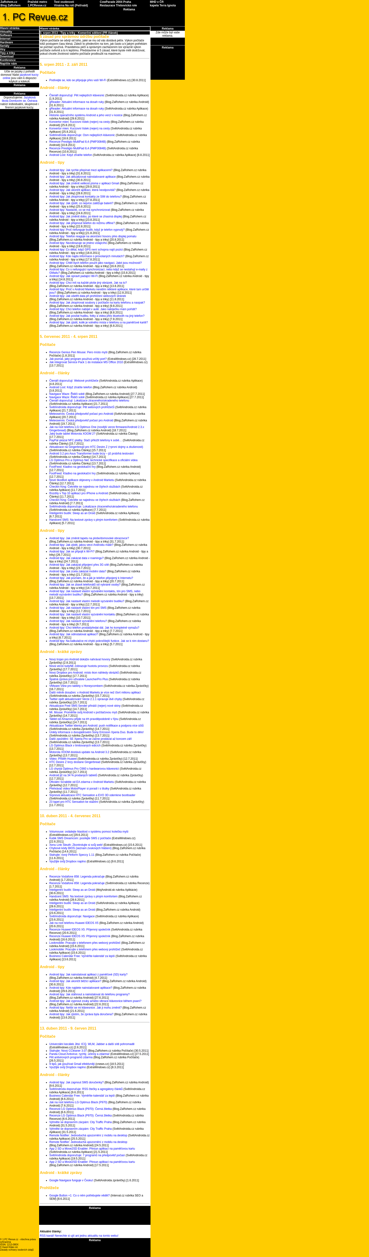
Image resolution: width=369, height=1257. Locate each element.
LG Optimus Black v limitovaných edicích (75, 745)
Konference (8, 60)
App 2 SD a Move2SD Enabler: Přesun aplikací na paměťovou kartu (92, 1148)
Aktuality (6, 31)
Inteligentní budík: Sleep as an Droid (72, 513)
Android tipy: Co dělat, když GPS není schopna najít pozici (86, 249)
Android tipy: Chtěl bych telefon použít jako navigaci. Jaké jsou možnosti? (95, 263)
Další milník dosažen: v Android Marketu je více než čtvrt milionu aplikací (95, 692)
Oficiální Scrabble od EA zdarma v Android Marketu (81, 782)
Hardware (6, 42)
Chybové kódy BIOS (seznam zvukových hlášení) (80, 848)
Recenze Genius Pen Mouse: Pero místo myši (78, 352)
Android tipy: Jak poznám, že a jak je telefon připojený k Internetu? (91, 578)
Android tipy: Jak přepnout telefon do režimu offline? (82, 223)
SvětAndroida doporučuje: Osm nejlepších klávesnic (82, 135)
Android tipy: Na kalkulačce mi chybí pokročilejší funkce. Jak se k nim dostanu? (99, 641)
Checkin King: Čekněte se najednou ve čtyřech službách (84, 486)
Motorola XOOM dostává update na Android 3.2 (79, 752)
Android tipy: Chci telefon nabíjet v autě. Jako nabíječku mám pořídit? (93, 309)
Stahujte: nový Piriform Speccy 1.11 (71, 854)
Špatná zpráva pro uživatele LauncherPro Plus (78, 679)
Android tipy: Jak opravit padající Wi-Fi (73, 276)
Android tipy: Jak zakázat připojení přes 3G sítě (79, 564)
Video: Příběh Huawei (63, 758)
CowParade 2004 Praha (115, 2)
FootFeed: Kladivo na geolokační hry (72, 466)
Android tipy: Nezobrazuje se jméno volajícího (78, 243)
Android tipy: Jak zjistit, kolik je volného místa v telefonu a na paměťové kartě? (98, 322)
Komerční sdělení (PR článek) (98, 33)
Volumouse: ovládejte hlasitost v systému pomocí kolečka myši (88, 831)
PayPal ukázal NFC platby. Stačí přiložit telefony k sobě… (85, 440)
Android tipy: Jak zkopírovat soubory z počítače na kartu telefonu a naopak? (97, 302)
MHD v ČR (157, 2)
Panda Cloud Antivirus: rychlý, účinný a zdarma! (79, 1054)
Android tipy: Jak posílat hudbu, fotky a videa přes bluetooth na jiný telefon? (97, 316)
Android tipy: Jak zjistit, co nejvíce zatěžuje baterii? (81, 203)
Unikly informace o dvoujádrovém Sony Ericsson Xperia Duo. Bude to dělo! (96, 732)
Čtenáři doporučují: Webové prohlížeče (73, 380)
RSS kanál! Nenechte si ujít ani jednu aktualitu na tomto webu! (79, 1235)
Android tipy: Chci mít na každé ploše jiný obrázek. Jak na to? (88, 282)
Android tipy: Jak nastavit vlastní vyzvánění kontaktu (82, 614)
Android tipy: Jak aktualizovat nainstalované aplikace (82, 176)
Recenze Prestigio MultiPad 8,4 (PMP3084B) (77, 141)
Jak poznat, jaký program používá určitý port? (78, 359)
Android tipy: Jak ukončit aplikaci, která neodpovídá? (82, 190)
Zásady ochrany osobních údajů (17, 1249)
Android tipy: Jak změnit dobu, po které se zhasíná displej (85, 216)
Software (6, 35)
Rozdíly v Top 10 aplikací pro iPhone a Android (78, 493)
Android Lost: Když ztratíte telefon (70, 155)
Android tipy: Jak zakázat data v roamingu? (76, 558)
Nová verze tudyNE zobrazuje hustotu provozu (78, 666)
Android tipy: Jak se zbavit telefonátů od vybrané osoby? (84, 584)
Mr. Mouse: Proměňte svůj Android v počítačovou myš (83, 712)
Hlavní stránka (9, 28)
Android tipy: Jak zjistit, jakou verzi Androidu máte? (81, 545)
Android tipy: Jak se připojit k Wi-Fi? (72, 551)
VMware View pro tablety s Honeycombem (76, 686)
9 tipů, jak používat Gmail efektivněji (72, 1064)
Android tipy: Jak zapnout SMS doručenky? (76, 1082)
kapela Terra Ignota (163, 5)
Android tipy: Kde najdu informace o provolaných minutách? (86, 256)
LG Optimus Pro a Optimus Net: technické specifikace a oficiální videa (93, 460)
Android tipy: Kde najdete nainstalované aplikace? (80, 987)
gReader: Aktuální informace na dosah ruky (76, 102)
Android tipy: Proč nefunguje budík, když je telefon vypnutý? (87, 229)
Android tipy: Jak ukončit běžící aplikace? (75, 981)
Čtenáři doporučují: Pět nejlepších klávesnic (77, 95)
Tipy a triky (7, 53)
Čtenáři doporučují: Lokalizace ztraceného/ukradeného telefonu (89, 400)
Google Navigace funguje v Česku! (71, 1180)
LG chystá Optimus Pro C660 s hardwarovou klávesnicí (84, 768)
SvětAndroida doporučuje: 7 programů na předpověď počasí (87, 1155)
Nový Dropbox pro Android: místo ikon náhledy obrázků (84, 672)
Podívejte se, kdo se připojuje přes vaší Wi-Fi (77, 80)
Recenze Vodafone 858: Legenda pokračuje (77, 876)
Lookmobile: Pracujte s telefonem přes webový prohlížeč (84, 942)
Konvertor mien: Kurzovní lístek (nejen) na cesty (79, 121)
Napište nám (8, 63)
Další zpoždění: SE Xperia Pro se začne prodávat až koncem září (90, 739)
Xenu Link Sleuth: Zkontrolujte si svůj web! (76, 845)
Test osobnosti (64, 2)
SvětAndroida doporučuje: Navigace (72, 916)
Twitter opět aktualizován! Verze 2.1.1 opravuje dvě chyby (85, 699)
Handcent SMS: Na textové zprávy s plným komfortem (83, 519)
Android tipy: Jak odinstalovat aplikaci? (73, 634)
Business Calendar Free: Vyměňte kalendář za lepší (82, 956)
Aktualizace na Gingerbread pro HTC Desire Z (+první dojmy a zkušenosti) (96, 447)
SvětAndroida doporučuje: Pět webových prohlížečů (81, 407)
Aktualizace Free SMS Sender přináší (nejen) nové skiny (85, 705)
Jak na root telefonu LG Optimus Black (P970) (78, 1102)
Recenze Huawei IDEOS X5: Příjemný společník (79, 929)
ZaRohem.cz (8, 2)
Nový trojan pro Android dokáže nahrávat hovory (79, 659)
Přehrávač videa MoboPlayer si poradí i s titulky (79, 788)
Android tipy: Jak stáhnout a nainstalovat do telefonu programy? (89, 994)
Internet (5, 38)
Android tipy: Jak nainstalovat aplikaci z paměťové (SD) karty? (88, 974)
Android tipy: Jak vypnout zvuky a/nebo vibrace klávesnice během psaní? (95, 1001)
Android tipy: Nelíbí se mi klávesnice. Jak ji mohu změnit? (85, 1007)
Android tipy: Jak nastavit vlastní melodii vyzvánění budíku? (86, 601)
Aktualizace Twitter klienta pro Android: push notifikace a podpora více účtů (96, 725)
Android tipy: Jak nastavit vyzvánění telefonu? (78, 621)
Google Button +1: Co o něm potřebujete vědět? (79, 1195)
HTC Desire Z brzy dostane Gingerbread (74, 762)
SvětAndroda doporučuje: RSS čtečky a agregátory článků (86, 1089)
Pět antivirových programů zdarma (71, 1057)
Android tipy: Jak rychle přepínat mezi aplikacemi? (81, 170)
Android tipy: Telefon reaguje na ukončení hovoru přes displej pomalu (92, 236)
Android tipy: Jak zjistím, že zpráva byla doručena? (81, 1014)
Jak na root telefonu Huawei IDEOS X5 (73, 923)
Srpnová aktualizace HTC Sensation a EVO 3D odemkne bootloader (92, 795)
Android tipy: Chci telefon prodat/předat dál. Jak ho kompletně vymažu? (94, 627)
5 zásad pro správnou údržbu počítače (74, 37)
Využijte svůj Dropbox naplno (67, 861)
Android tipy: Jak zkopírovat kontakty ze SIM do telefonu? (85, 196)
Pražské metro (37, 2)
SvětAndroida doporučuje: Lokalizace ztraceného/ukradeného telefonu (93, 506)
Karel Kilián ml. (10, 1247)
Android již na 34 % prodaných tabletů (73, 775)
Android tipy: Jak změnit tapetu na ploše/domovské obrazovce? (89, 538)
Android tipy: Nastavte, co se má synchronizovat (79, 210)
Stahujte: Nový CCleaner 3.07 (68, 1050)
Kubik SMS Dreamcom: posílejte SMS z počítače (80, 838)
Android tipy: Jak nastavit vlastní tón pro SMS (77, 607)
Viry (2, 49)
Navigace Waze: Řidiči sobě (67, 394)
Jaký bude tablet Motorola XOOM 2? (72, 433)
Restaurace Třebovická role (118, 5)
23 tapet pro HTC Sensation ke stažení (73, 801)
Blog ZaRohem (10, 5)
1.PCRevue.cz (37, 5)
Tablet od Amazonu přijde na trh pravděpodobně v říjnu (83, 719)
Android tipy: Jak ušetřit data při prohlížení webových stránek (87, 296)
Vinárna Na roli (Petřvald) (71, 5)
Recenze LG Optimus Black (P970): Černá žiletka (80, 1109)
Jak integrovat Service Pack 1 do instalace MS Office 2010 (86, 362)
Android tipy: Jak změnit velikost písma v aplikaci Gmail (84, 183)
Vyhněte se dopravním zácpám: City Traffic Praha (80, 1122)
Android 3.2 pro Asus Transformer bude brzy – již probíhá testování (91, 453)
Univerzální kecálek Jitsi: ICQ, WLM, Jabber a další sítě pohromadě (91, 1044)
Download (7, 56)
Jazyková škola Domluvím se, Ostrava (19, 99)
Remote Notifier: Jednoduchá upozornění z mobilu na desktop (88, 1135)
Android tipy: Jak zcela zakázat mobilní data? (77, 571)
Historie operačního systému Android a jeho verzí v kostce (86, 115)
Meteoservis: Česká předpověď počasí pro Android (81, 413)
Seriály (4, 46)
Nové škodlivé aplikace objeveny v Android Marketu (81, 480)
